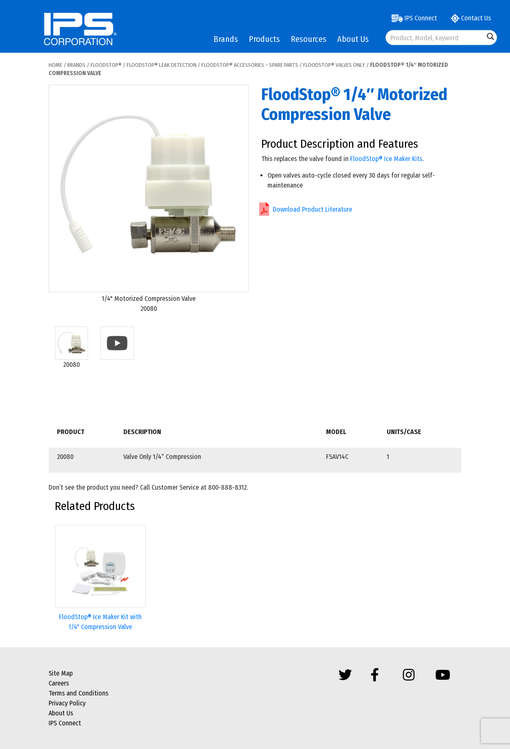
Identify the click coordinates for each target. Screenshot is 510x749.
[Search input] (435, 37)
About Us (353, 39)
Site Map (61, 673)
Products (264, 39)
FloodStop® (106, 64)
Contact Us (471, 18)
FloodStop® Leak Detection (161, 64)
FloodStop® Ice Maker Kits (386, 159)
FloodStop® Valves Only (334, 64)
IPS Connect (414, 18)
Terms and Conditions (78, 693)
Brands (225, 39)
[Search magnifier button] (490, 36)
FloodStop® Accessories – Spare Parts (249, 64)
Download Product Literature (312, 209)
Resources (308, 39)
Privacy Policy (67, 703)
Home (55, 64)
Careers (59, 683)
